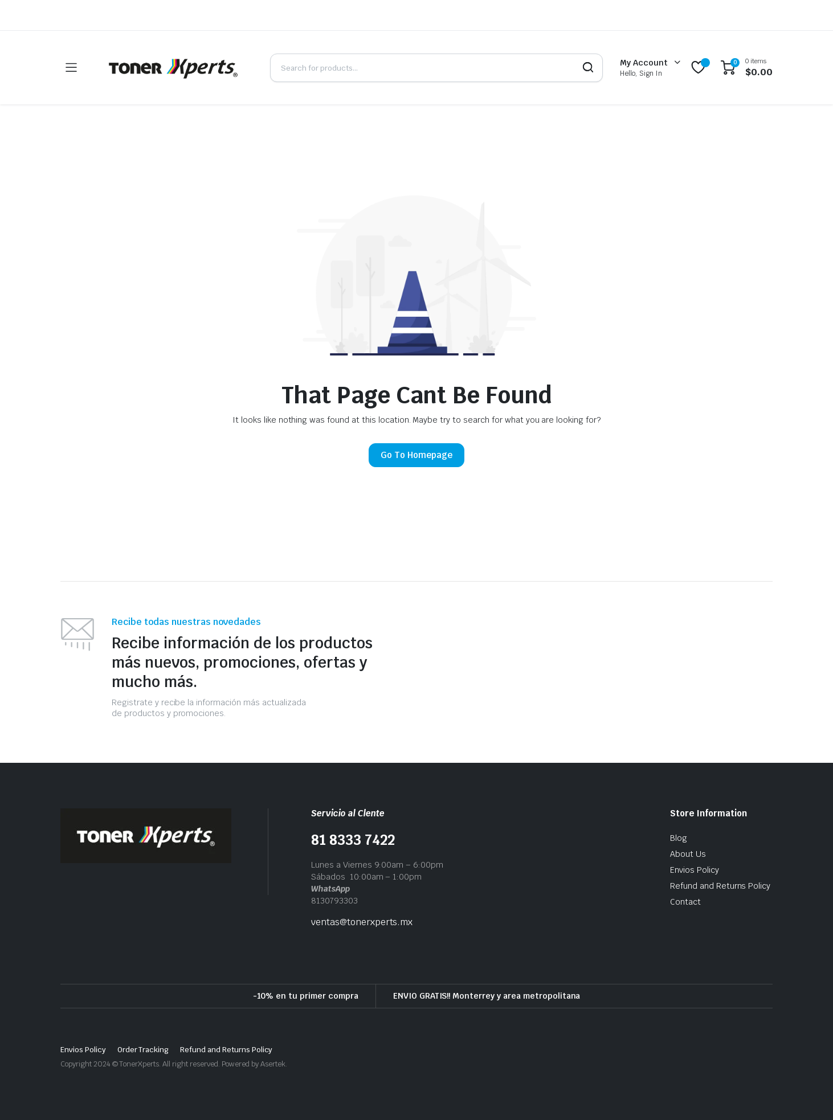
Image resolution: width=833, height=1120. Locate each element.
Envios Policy (694, 870)
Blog (678, 838)
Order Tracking (143, 1049)
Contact (685, 902)
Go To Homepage (416, 454)
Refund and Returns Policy (720, 886)
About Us (688, 854)
